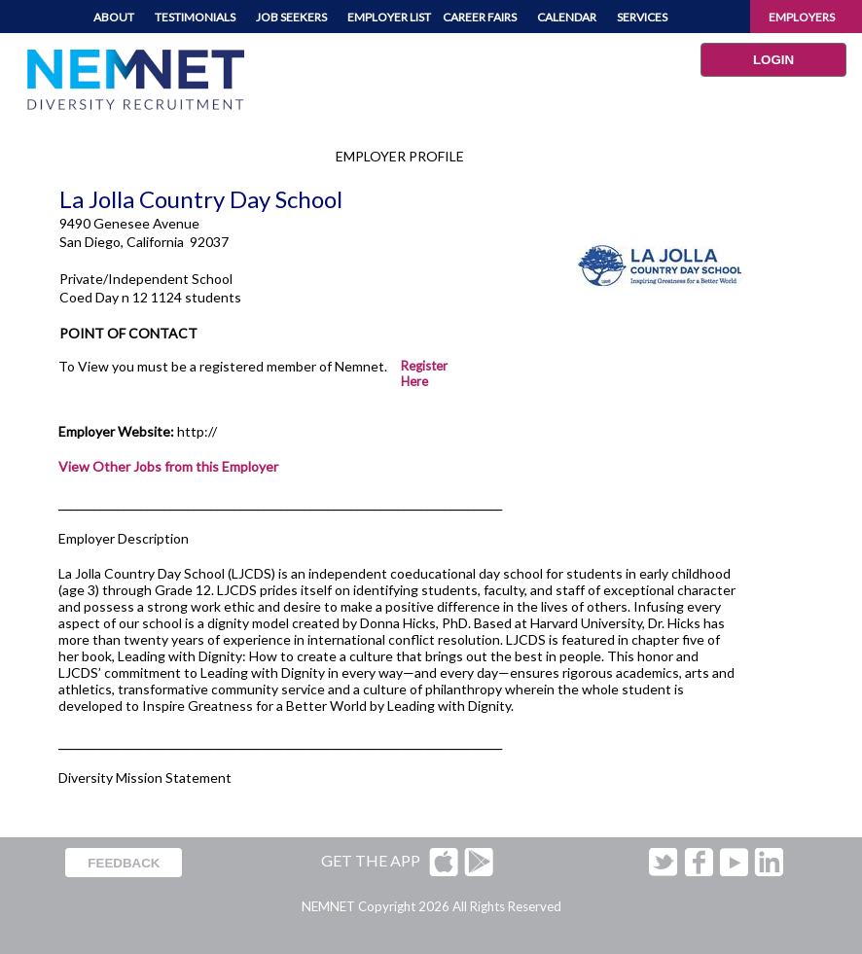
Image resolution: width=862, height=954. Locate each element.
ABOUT (113, 17)
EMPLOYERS (802, 17)
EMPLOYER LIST (389, 17)
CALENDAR (566, 17)
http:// (197, 431)
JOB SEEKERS (291, 17)
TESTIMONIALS (195, 17)
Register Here (424, 373)
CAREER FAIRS (480, 17)
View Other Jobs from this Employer (168, 466)
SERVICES (642, 17)
